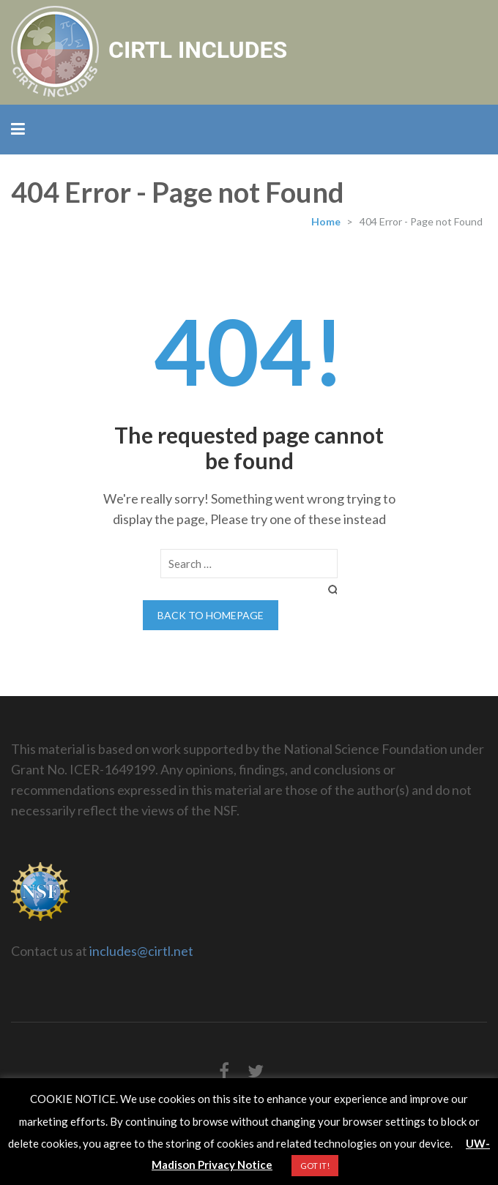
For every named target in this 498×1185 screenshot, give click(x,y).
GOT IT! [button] (315, 1165)
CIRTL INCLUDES (197, 50)
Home (326, 221)
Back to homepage (210, 615)
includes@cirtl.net (141, 951)
